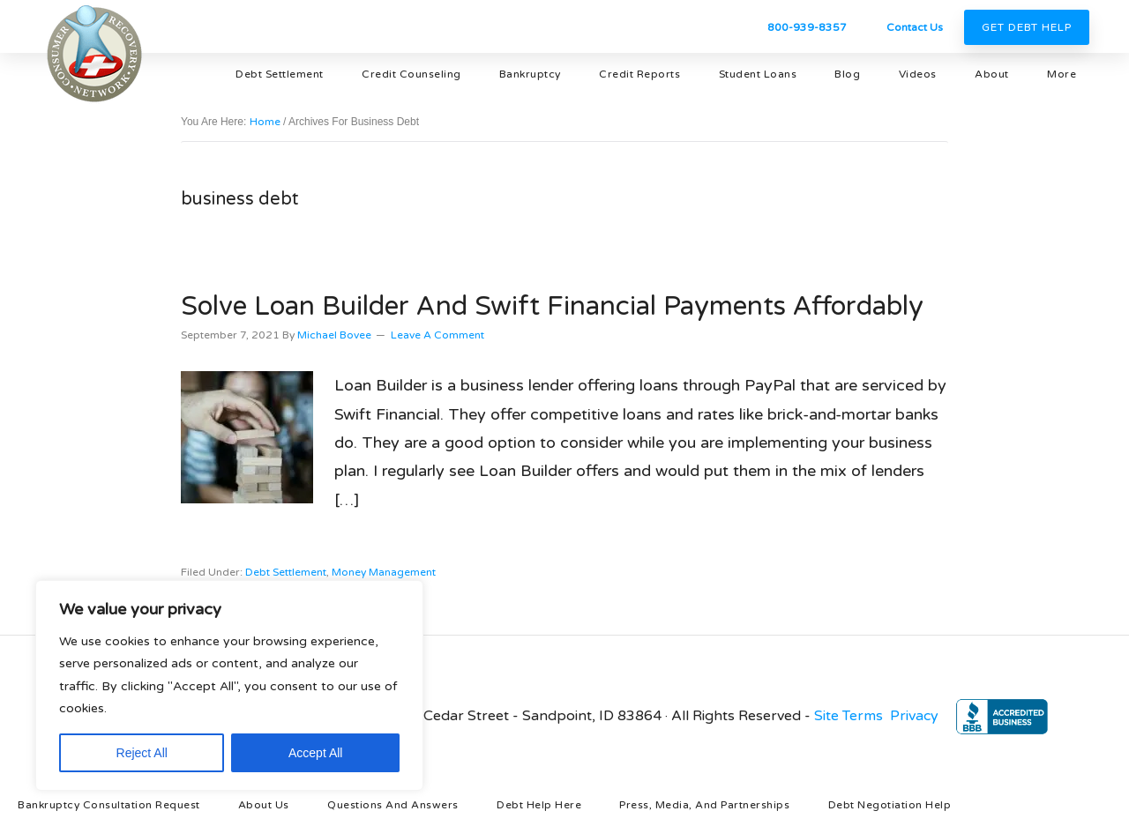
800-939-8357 (807, 27)
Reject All (142, 753)
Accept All (315, 753)
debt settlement (285, 572)
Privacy (914, 716)
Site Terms (848, 716)
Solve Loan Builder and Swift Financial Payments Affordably (552, 306)
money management (384, 572)
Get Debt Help (1027, 27)
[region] (229, 685)
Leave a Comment (437, 335)
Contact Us (914, 27)
